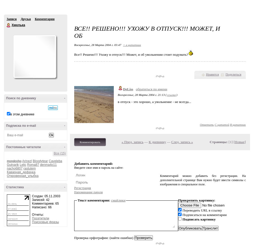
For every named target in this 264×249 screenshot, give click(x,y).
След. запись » (182, 142)
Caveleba (55, 161)
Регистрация (82, 188)
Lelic (23, 165)
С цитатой (222, 124)
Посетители (40, 218)
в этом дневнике (22, 114)
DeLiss (128, 89)
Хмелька (9, 25)
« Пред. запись (133, 142)
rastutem (29, 168)
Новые (239, 142)
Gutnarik (13, 165)
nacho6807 (14, 168)
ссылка (171, 94)
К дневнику (157, 142)
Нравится (212, 74)
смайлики (118, 200)
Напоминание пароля (88, 192)
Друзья (26, 19)
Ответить (207, 124)
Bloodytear (40, 161)
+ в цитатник (132, 44)
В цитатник (238, 124)
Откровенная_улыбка (23, 176)
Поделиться (233, 74)
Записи (12, 19)
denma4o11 (48, 165)
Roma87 (33, 165)
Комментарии (45, 19)
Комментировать (90, 142)
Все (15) (60, 153)
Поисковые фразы (45, 222)
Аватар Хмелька (34, 56)
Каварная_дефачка (21, 172)
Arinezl (27, 161)
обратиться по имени (151, 89)
